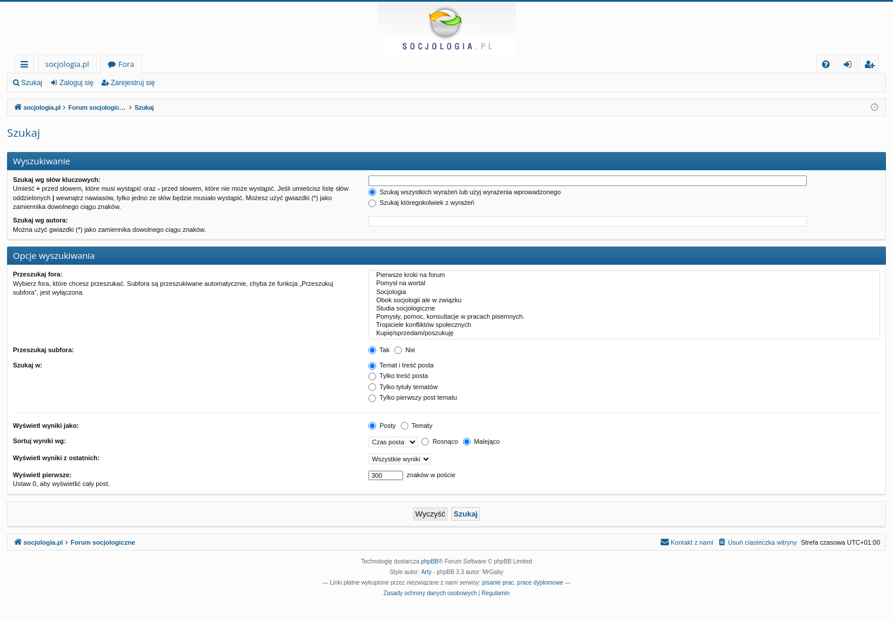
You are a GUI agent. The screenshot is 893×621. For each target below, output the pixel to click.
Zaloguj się (76, 83)
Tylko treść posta (398, 375)
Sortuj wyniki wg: (39, 440)
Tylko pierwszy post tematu (412, 397)
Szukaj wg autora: (40, 220)
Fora (126, 64)
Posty (382, 425)
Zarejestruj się (133, 83)
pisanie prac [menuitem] (498, 582)
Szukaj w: (27, 365)
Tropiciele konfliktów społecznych (624, 325)
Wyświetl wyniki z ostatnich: (56, 457)
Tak (379, 349)
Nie (404, 349)
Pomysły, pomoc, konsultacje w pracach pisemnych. (624, 317)
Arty (426, 572)
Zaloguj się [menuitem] (850, 66)
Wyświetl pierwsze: (42, 474)
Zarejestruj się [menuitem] (872, 66)
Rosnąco (439, 441)
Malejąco (481, 441)
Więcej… (26, 66)
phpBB (430, 561)
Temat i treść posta (401, 365)
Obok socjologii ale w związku (624, 300)
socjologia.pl (67, 64)
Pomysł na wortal (624, 283)
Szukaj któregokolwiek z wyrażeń (421, 202)
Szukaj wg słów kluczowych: (56, 179)
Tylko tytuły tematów (403, 386)
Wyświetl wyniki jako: (46, 425)
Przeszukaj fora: (37, 274)
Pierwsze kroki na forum (624, 275)
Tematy (416, 425)
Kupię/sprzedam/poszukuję (624, 333)
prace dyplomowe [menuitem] (540, 582)
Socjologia (624, 292)
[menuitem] (826, 64)
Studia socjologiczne (624, 309)
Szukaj (31, 83)
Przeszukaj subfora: (43, 349)
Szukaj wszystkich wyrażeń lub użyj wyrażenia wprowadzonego (464, 191)
